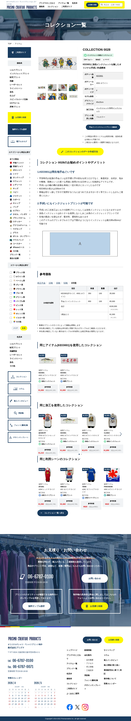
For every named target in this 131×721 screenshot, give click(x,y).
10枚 (51, 283)
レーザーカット (16, 85)
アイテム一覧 (63, 3)
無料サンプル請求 (36, 606)
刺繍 (11, 81)
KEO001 (99, 76)
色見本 (74, 3)
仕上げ (12, 96)
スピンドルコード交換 (19, 99)
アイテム (18, 44)
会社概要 (89, 660)
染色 (11, 92)
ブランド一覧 (72, 669)
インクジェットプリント (19, 74)
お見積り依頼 (92, 4)
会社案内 (87, 655)
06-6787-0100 (40, 577)
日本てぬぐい (88, 60)
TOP (10, 44)
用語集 (87, 675)
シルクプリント (16, 70)
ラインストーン (16, 88)
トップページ (72, 650)
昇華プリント (15, 107)
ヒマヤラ (106, 60)
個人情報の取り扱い (112, 665)
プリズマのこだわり (47, 3)
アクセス (89, 663)
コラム (106, 655)
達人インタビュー (111, 660)
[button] (75, 63)
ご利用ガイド (66, 6)
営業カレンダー (110, 684)
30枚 (58, 283)
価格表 (41, 6)
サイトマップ (109, 650)
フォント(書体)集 (91, 680)
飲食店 (98, 60)
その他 (12, 366)
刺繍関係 (13, 351)
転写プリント (15, 77)
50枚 (66, 283)
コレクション (52, 6)
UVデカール (14, 103)
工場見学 (89, 670)
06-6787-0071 (23, 666)
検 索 (23, 328)
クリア (15, 328)
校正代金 (41, 283)
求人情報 (89, 667)
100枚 (74, 283)
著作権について (110, 679)
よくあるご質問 (73, 694)
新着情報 (87, 650)
